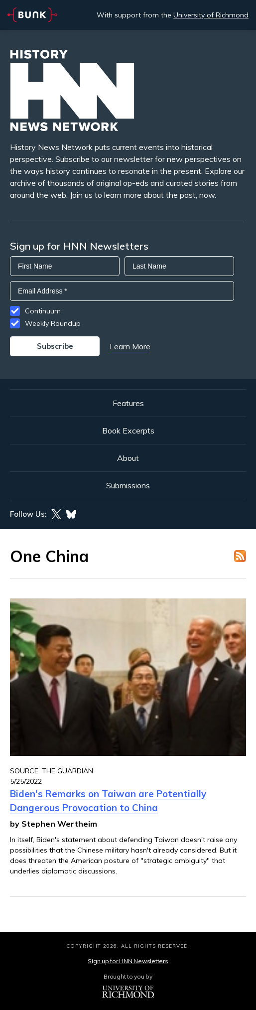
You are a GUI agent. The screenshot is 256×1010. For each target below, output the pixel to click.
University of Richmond (211, 14)
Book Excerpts (128, 430)
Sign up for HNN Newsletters (128, 961)
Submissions (128, 485)
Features (128, 403)
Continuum (43, 310)
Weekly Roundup (53, 323)
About (128, 458)
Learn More (130, 346)
